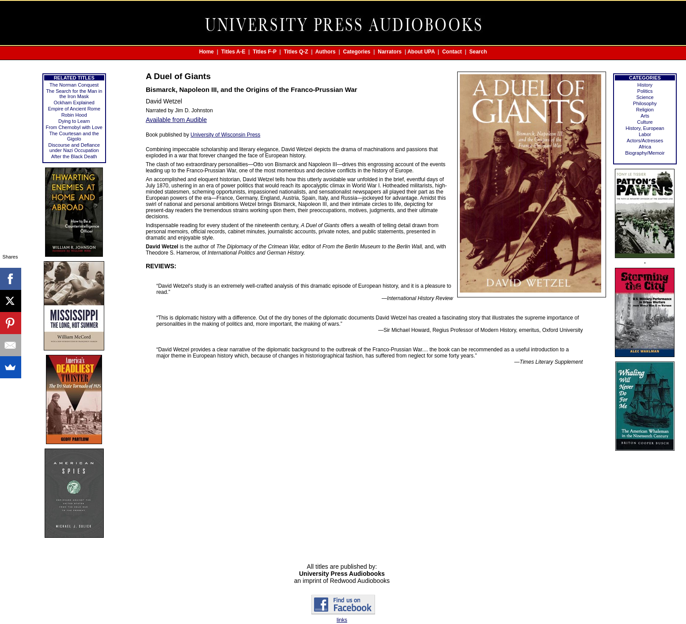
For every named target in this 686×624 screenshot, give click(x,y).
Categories (357, 52)
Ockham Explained (74, 102)
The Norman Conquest (74, 85)
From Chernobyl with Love (74, 127)
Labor (645, 134)
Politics (645, 91)
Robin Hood (74, 115)
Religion (645, 109)
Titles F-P (265, 52)
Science (644, 97)
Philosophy (645, 103)
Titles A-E (233, 52)
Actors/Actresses (645, 140)
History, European (644, 128)
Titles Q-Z (296, 52)
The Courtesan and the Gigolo (74, 136)
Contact (452, 52)
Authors (325, 52)
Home (206, 52)
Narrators (390, 52)
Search (478, 52)
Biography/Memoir (644, 153)
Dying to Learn (74, 121)
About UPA (421, 52)
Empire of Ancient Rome (74, 108)
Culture (644, 122)
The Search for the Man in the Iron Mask (74, 93)
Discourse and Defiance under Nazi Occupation (74, 147)
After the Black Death (74, 156)
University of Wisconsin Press (225, 135)
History (644, 85)
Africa (645, 146)
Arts (645, 115)
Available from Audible (176, 119)
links (342, 620)
